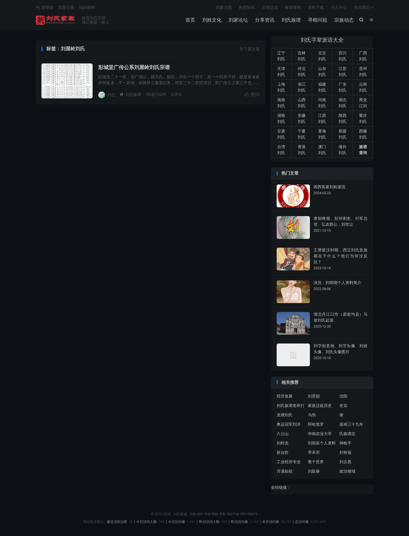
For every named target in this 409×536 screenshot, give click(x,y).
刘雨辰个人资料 (322, 443)
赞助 (222, 514)
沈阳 (343, 396)
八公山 (283, 433)
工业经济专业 (289, 462)
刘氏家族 (56, 20)
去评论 (176, 94)
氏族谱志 (347, 433)
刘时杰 (283, 443)
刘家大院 (224, 7)
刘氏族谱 (291, 20)
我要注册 (66, 7)
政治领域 (347, 471)
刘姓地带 (196, 514)
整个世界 (316, 462)
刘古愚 (345, 462)
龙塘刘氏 (285, 415)
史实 (343, 405)
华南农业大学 (320, 433)
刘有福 (345, 452)
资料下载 (316, 7)
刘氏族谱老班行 (290, 405)
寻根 (207, 514)
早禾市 (314, 452)
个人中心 (339, 7)
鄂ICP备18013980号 (242, 514)
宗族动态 (344, 20)
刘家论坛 (238, 20)
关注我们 (362, 7)
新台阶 (283, 452)
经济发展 (285, 396)
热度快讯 (247, 7)
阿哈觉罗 (316, 424)
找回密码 (87, 7)
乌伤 (312, 415)
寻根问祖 (317, 20)
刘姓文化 (212, 20)
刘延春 (314, 471)
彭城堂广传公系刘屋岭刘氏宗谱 (134, 67)
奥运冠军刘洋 (289, 424)
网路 (215, 514)
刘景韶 (314, 396)
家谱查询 (293, 7)
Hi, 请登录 (44, 7)
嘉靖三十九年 (351, 424)
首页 (190, 20)
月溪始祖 (285, 471)
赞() (252, 94)
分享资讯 (264, 20)
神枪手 (345, 443)
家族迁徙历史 (320, 405)
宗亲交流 (270, 7)
